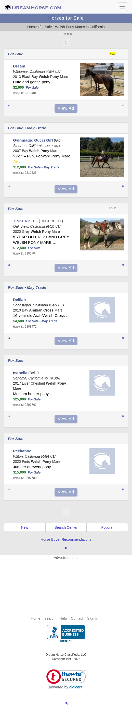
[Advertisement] (68, 575)
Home (35, 618)
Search (50, 618)
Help (63, 618)
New (24, 527)
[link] (66, 679)
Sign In (92, 618)
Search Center (66, 527)
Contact (77, 618)
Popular (107, 527)
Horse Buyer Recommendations (66, 539)
